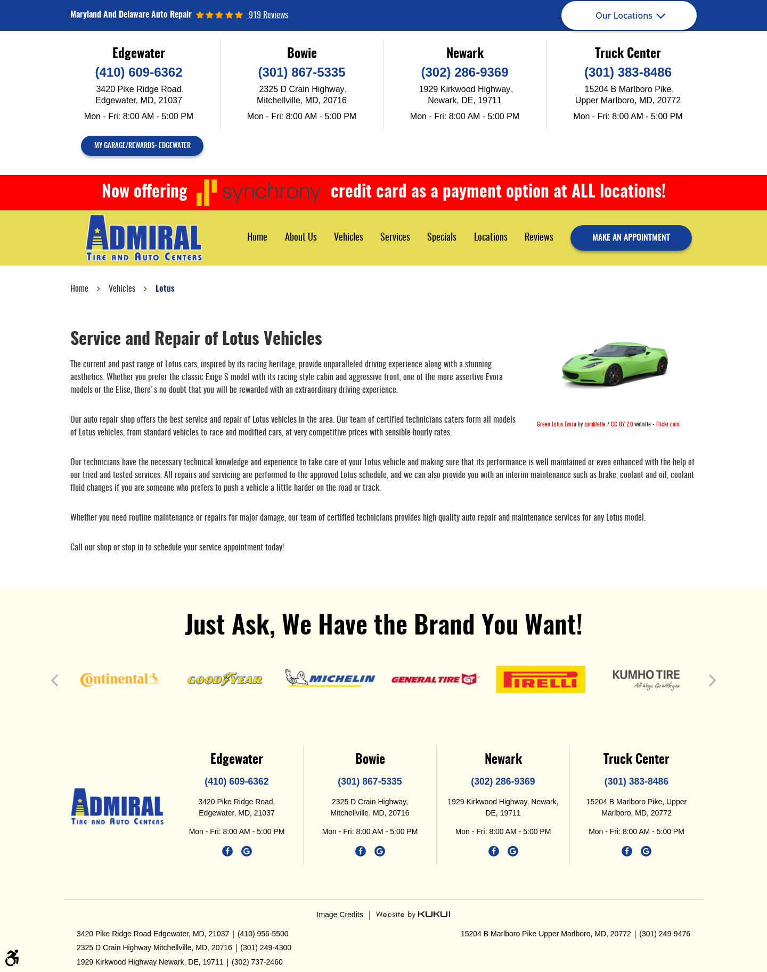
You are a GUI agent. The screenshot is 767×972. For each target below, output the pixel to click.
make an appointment (631, 238)
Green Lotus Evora (556, 424)
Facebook (227, 851)
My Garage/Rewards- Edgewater (142, 146)
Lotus (165, 289)
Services (395, 238)
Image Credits (340, 914)
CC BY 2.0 (622, 424)
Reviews (539, 238)
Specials (441, 238)
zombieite (595, 424)
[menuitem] (257, 237)
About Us (301, 238)
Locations (491, 238)
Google (246, 851)
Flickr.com (667, 424)
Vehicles (348, 238)
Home (257, 238)
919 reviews (267, 15)
